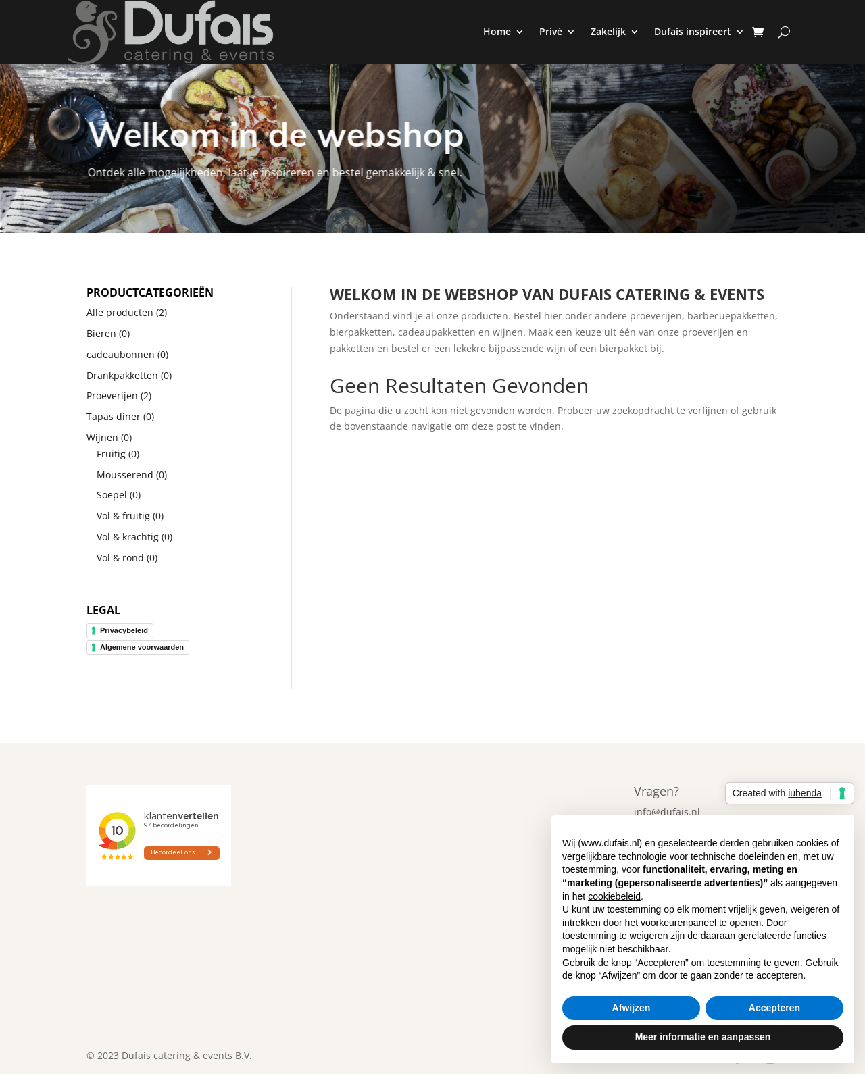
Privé (550, 31)
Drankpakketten (122, 375)
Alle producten (119, 312)
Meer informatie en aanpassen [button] (703, 1036)
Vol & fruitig (123, 515)
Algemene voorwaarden (142, 647)
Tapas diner (113, 416)
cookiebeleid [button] (614, 896)
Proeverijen (112, 395)
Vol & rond (120, 557)
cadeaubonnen (120, 354)
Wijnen (102, 437)
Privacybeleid (124, 630)
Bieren (101, 333)
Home (497, 31)
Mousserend (125, 474)
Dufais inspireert (692, 31)
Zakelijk (608, 31)
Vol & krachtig (128, 536)
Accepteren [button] (774, 1007)
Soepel (112, 494)
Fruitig (111, 453)
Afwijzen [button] (631, 1007)
